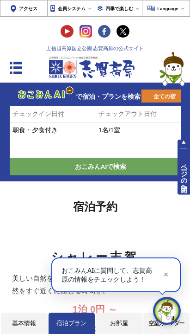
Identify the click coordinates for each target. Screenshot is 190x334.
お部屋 (119, 323)
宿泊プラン (71, 323)
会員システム (72, 8)
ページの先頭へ (183, 173)
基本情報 (24, 323)
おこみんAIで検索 (101, 166)
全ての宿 (164, 96)
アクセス (28, 8)
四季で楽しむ (119, 8)
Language (167, 8)
